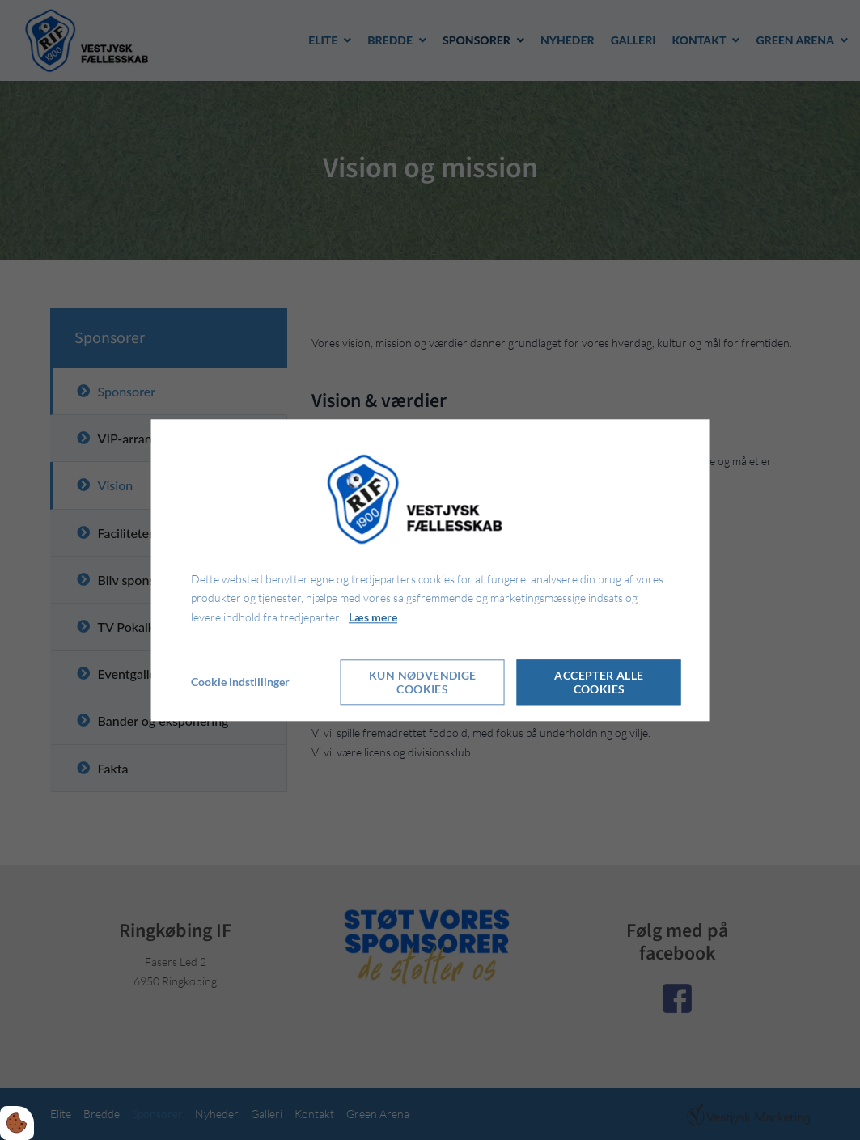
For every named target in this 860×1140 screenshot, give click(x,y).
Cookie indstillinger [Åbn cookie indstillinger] (240, 682)
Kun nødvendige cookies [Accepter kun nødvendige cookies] (423, 682)
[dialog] (430, 570)
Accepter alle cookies (598, 682)
